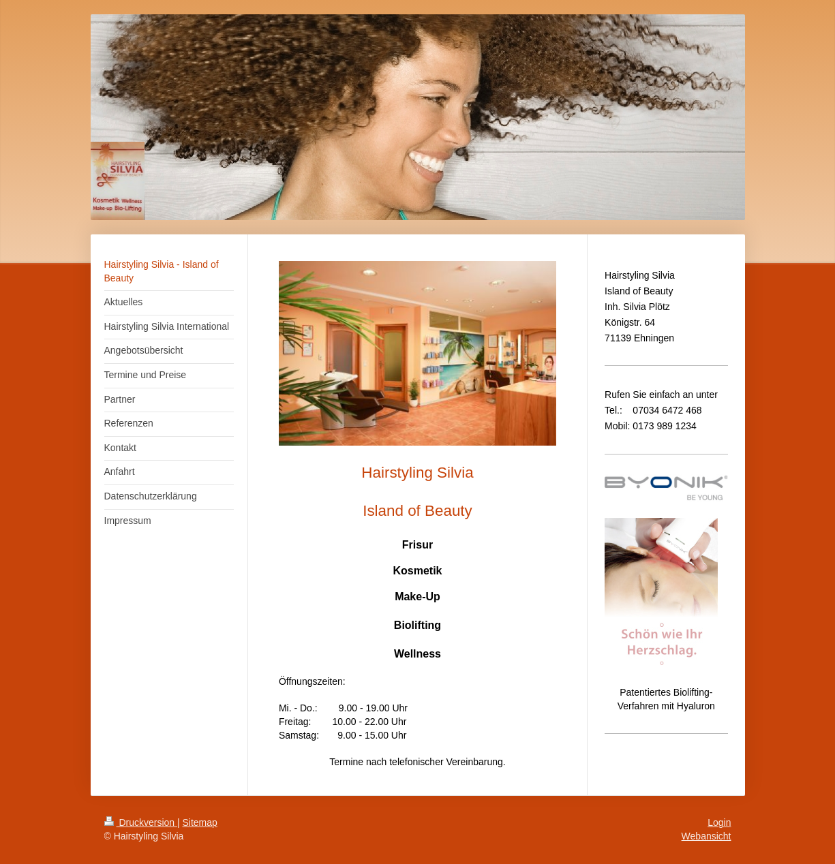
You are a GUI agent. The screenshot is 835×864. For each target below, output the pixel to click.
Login (719, 822)
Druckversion (140, 822)
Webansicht (706, 836)
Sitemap (200, 822)
